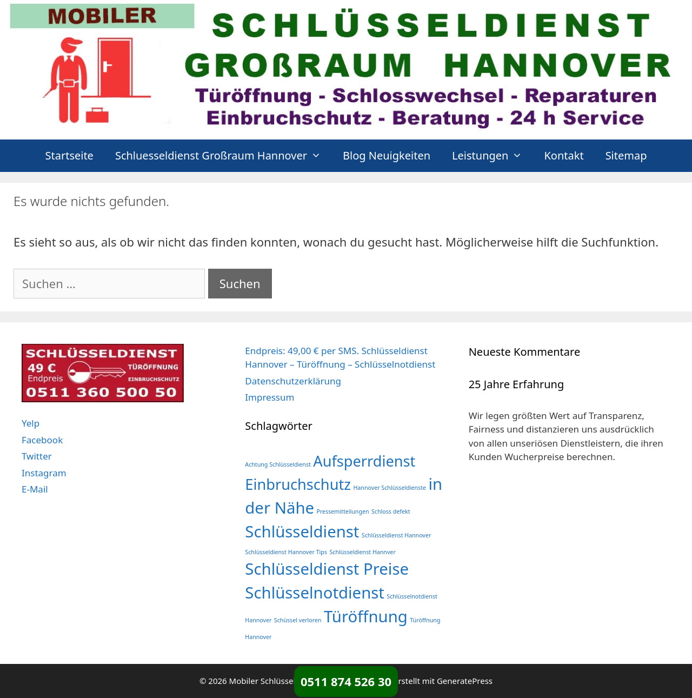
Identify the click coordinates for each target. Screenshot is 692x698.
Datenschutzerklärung (293, 381)
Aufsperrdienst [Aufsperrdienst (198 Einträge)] (364, 461)
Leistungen (492, 155)
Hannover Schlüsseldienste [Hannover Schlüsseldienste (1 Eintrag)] (389, 487)
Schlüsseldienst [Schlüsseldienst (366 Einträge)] (302, 531)
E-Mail (35, 489)
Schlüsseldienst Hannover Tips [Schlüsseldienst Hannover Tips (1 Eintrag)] (286, 552)
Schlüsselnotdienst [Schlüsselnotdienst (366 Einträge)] (314, 592)
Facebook (42, 440)
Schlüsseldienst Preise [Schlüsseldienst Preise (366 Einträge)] (327, 569)
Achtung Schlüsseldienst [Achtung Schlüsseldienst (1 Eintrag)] (278, 464)
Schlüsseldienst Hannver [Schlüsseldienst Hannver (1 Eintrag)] (362, 552)
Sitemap (626, 155)
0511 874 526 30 (346, 681)
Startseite (69, 155)
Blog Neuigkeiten (386, 155)
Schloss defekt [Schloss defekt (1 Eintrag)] (390, 511)
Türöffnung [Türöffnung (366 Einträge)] (366, 616)
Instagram (44, 473)
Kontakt (563, 155)
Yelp (30, 423)
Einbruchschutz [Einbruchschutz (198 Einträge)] (298, 484)
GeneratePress (465, 680)
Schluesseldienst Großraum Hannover (223, 155)
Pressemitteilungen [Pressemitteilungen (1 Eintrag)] (342, 511)
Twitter (37, 456)
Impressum (269, 397)
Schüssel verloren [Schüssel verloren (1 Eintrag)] (298, 620)
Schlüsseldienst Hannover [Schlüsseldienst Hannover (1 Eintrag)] (396, 535)
